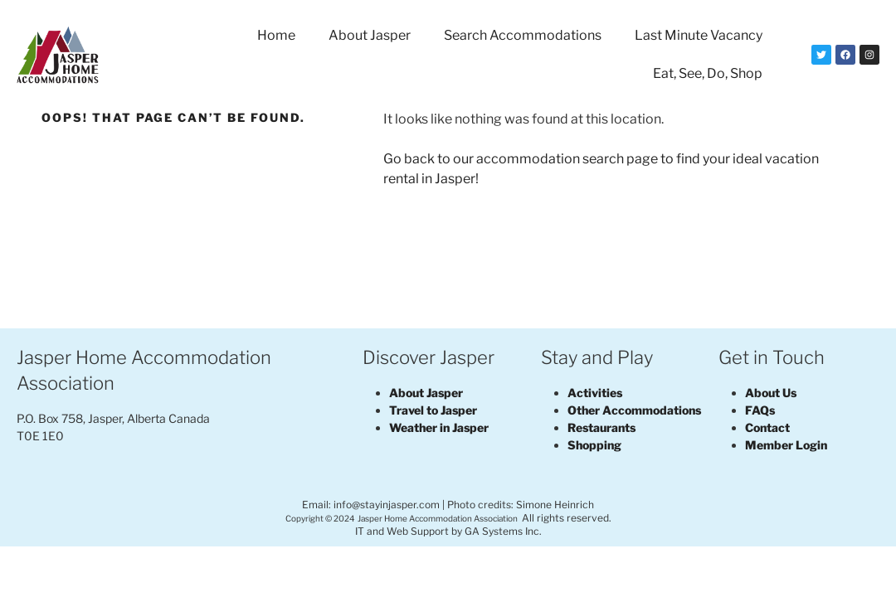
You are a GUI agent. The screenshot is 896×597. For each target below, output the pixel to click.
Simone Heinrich (555, 504)
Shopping (594, 445)
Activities (594, 393)
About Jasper (370, 35)
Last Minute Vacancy (698, 35)
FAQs (760, 410)
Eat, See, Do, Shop (707, 73)
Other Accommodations (634, 410)
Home (276, 35)
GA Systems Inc (502, 531)
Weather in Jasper (439, 427)
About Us (770, 393)
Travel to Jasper (433, 410)
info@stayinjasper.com (387, 504)
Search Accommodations (522, 35)
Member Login (786, 445)
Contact (767, 427)
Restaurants (601, 427)
